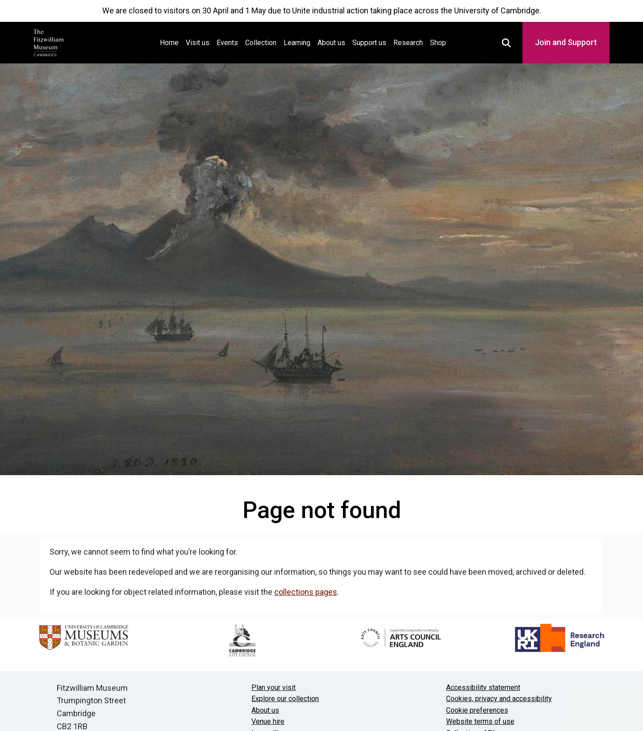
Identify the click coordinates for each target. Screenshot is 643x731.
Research (408, 42)
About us (331, 42)
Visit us (197, 42)
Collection (260, 42)
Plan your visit (273, 687)
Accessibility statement (483, 687)
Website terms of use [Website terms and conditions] (480, 721)
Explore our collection (285, 698)
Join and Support (566, 42)
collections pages (305, 592)
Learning (297, 42)
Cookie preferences (477, 710)
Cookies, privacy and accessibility (499, 698)
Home (171, 42)
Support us (369, 42)
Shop (438, 42)
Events (227, 42)
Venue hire (267, 721)
